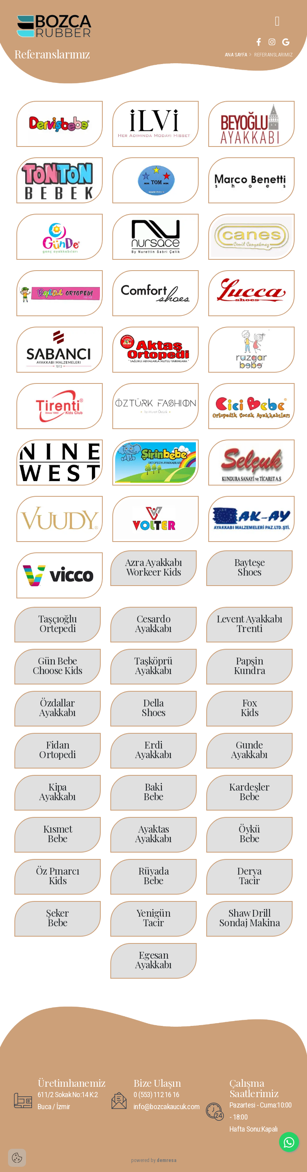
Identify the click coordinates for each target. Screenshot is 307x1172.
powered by (153, 1160)
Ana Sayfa (236, 55)
